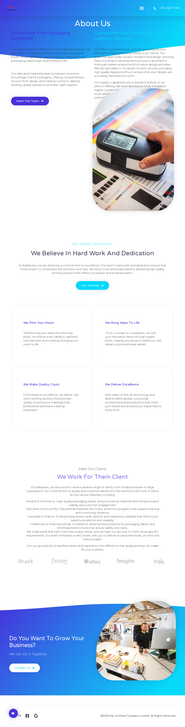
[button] (141, 8)
